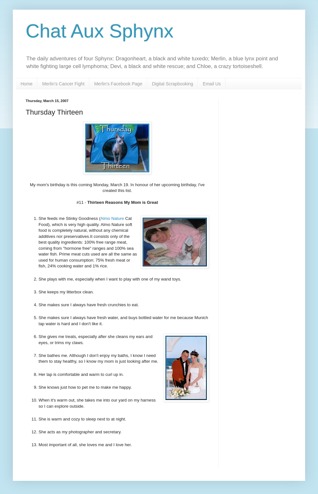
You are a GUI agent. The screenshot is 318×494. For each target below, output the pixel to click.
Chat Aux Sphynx (99, 31)
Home (26, 83)
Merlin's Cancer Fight (63, 83)
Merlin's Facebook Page (118, 83)
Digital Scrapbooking (172, 83)
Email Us (212, 83)
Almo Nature (112, 218)
